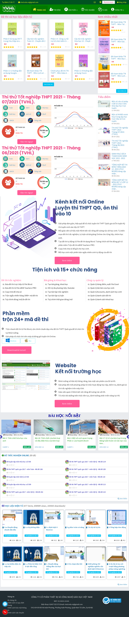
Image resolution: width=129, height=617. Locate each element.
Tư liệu (102, 9)
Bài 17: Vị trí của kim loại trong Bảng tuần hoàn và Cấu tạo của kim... (111, 441)
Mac (27, 340)
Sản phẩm (70, 9)
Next (128, 436)
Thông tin (117, 9)
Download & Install (16, 350)
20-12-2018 (49, 435)
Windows (11, 340)
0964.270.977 (15, 612)
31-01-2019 (17, 435)
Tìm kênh (55, 9)
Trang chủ (39, 9)
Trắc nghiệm (87, 9)
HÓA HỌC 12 (38, 447)
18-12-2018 (113, 435)
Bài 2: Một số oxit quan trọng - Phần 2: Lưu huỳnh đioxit (79, 439)
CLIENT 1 (5, 447)
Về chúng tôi (11, 600)
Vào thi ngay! (26, 141)
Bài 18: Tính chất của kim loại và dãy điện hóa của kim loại (46, 439)
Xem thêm (67, 260)
